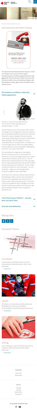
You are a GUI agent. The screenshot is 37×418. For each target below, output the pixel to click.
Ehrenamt (19, 373)
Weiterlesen (7, 269)
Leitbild (5, 301)
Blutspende (18, 375)
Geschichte (18, 23)
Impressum (18, 394)
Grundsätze (7, 259)
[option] (18, 113)
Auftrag (5, 342)
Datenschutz (18, 392)
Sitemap (18, 390)
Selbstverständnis (11, 23)
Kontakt (18, 388)
